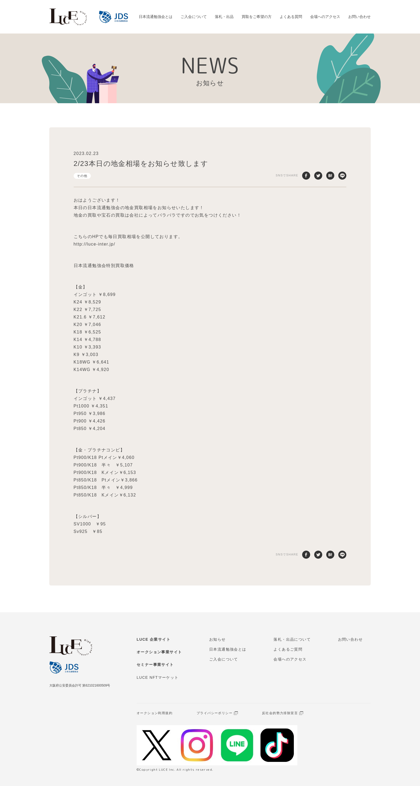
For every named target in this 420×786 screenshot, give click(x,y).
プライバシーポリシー (214, 713)
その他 (82, 176)
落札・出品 (224, 16)
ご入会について (194, 16)
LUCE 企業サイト (153, 639)
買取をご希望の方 (257, 16)
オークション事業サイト (159, 652)
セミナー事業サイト (155, 664)
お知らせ (217, 639)
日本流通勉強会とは (155, 16)
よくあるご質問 (287, 649)
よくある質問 (291, 16)
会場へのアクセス (325, 16)
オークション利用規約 (154, 713)
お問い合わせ (359, 16)
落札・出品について (292, 639)
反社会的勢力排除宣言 (280, 713)
